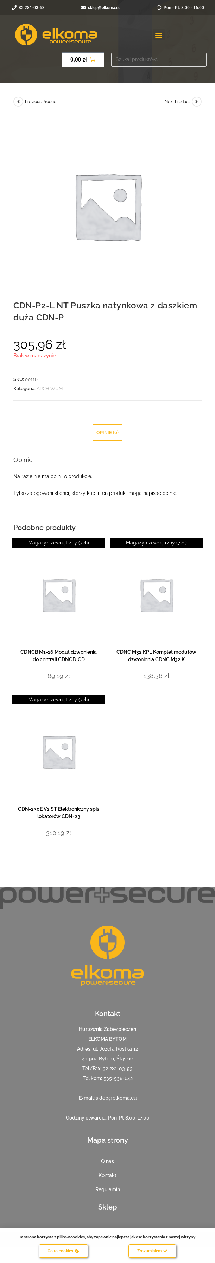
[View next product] (197, 102)
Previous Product (41, 101)
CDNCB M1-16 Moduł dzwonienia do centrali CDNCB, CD (58, 655)
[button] (159, 34)
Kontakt (107, 1175)
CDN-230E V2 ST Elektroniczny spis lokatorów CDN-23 (58, 812)
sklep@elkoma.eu (116, 1098)
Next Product (177, 101)
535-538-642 (118, 1078)
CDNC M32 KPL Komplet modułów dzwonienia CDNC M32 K (156, 655)
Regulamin (107, 1189)
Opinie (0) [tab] (107, 432)
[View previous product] (18, 102)
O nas (107, 1161)
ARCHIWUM (50, 388)
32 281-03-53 (118, 1068)
